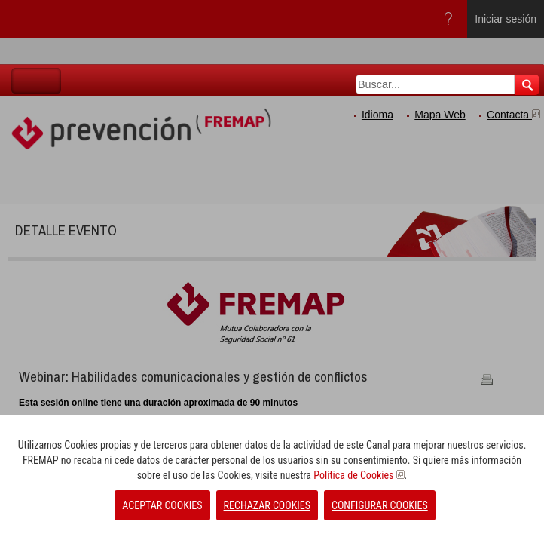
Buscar (527, 85)
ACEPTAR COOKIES (162, 505)
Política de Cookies (358, 475)
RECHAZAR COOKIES (267, 505)
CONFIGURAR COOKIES (380, 505)
